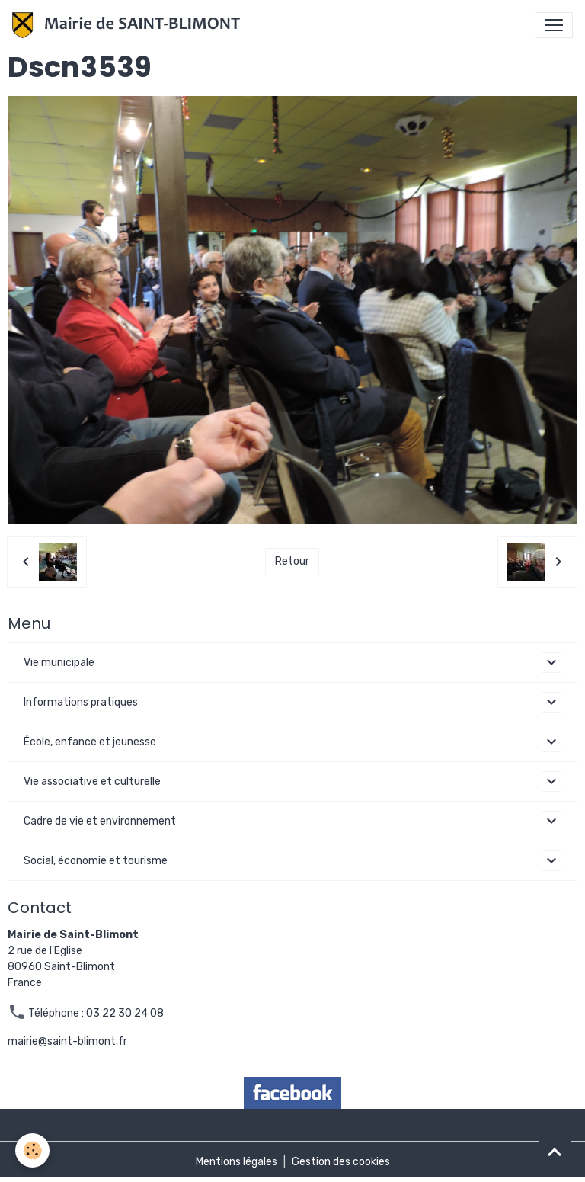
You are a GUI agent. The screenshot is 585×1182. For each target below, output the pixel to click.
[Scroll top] (554, 1151)
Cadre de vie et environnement (100, 821)
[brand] (129, 25)
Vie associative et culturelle (92, 781)
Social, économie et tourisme (96, 860)
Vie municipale (59, 662)
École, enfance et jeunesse (90, 741)
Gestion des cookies (341, 1161)
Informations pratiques (81, 702)
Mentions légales (236, 1161)
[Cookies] (32, 1150)
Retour (292, 561)
